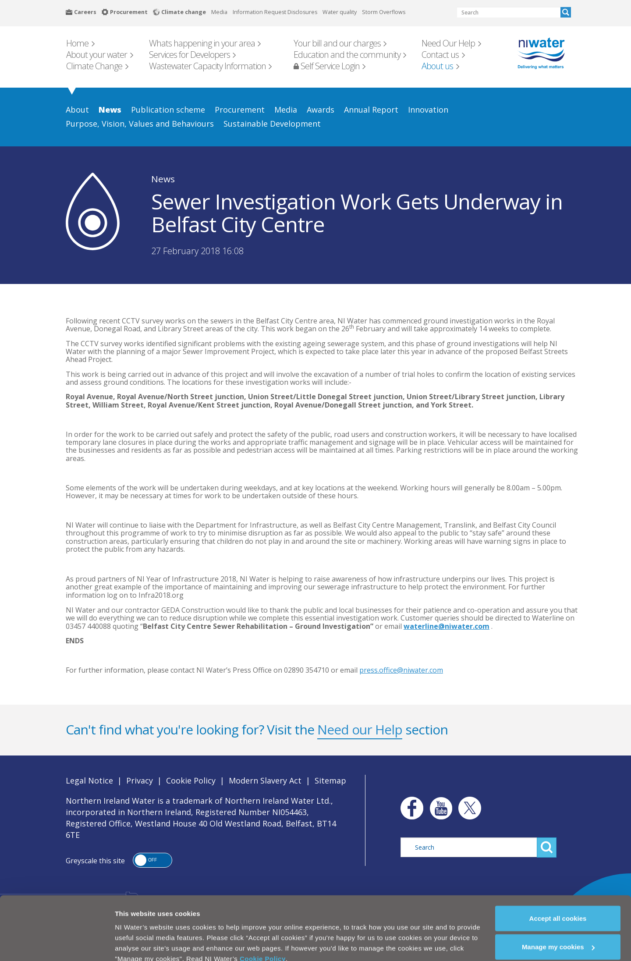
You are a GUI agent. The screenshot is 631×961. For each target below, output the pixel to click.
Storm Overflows (383, 12)
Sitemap (330, 780)
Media (219, 12)
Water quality (340, 12)
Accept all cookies (558, 902)
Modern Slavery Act (265, 780)
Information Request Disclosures (275, 12)
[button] (152, 860)
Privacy (139, 780)
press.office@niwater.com (401, 670)
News (163, 179)
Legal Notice (89, 780)
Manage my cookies (558, 931)
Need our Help (359, 729)
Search (565, 12)
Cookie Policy (263, 942)
